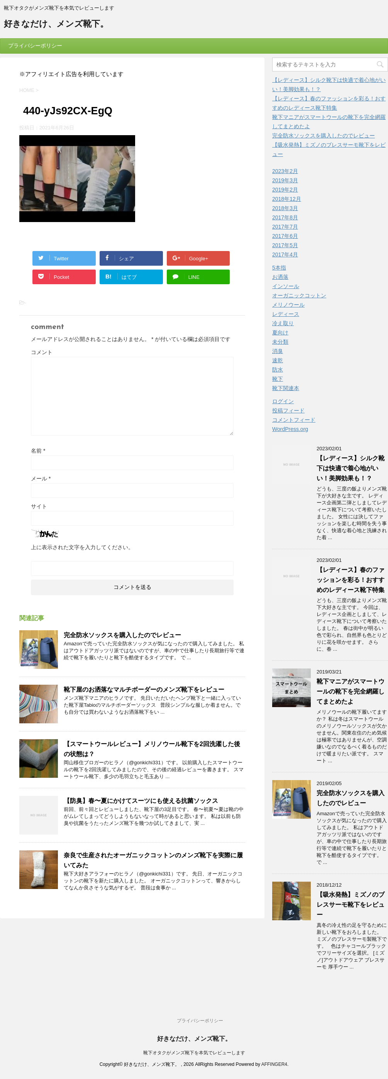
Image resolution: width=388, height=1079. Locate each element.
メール (41, 478)
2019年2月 (285, 190)
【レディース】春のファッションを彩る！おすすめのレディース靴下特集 (351, 580)
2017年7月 (285, 227)
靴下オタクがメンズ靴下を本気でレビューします (194, 1052)
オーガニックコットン (299, 295)
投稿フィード (288, 410)
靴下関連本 (285, 388)
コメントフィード (293, 420)
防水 (277, 369)
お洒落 (280, 277)
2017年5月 (285, 245)
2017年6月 (285, 236)
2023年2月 (285, 171)
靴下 (277, 379)
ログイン (283, 401)
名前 (38, 451)
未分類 (280, 342)
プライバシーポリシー (35, 45)
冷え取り (283, 323)
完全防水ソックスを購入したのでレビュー (122, 635)
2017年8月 (285, 217)
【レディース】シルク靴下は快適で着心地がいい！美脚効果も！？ (351, 468)
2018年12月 (286, 199)
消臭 (277, 351)
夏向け (280, 332)
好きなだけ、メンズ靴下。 (56, 24)
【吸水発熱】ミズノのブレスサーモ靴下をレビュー (351, 904)
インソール (285, 286)
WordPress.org (290, 429)
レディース (285, 314)
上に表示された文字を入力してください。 (82, 547)
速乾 (277, 360)
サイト (39, 506)
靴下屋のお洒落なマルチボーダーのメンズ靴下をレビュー (144, 689)
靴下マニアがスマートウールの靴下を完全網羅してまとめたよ (351, 691)
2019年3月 (285, 180)
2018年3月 (285, 208)
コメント (42, 352)
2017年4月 (285, 254)
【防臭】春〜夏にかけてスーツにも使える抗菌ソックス (141, 800)
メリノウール (288, 305)
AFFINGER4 (274, 1064)
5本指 (279, 268)
